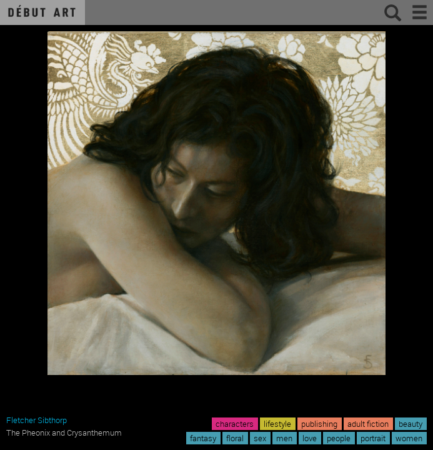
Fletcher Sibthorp (36, 420)
